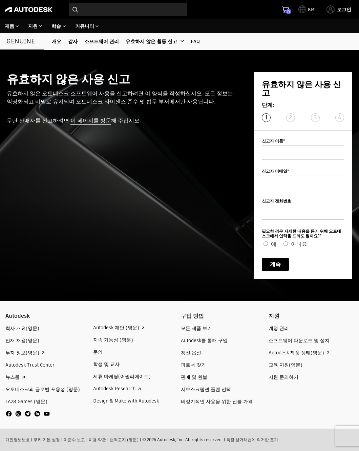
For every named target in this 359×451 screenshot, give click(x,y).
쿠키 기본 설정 (47, 440)
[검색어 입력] (128, 9)
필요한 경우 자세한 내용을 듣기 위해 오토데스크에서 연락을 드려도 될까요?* (301, 234)
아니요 (299, 244)
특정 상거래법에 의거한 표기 (252, 440)
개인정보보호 (17, 440)
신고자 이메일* (275, 171)
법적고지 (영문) (124, 440)
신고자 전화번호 (276, 201)
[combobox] (128, 9)
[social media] (27, 414)
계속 (275, 264)
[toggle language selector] (306, 9)
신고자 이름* (273, 141)
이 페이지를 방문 (90, 120)
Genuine (20, 41)
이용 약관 (97, 440)
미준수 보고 (74, 440)
